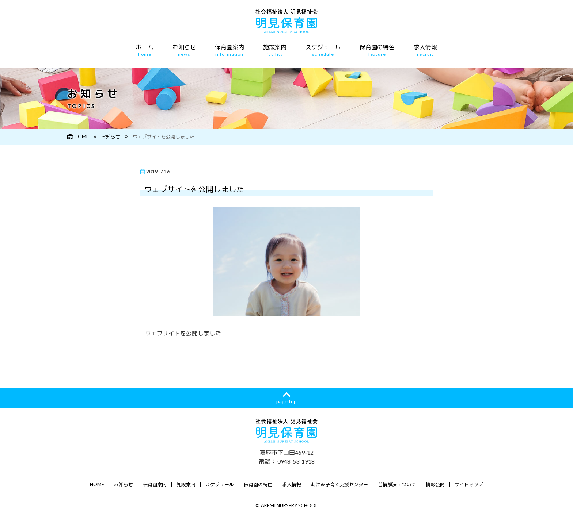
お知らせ (184, 50)
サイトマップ (469, 484)
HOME (78, 136)
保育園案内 (229, 50)
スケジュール (323, 50)
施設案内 (274, 50)
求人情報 (425, 50)
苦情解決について (397, 484)
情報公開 (435, 484)
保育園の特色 (377, 50)
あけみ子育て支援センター (339, 484)
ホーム (144, 50)
